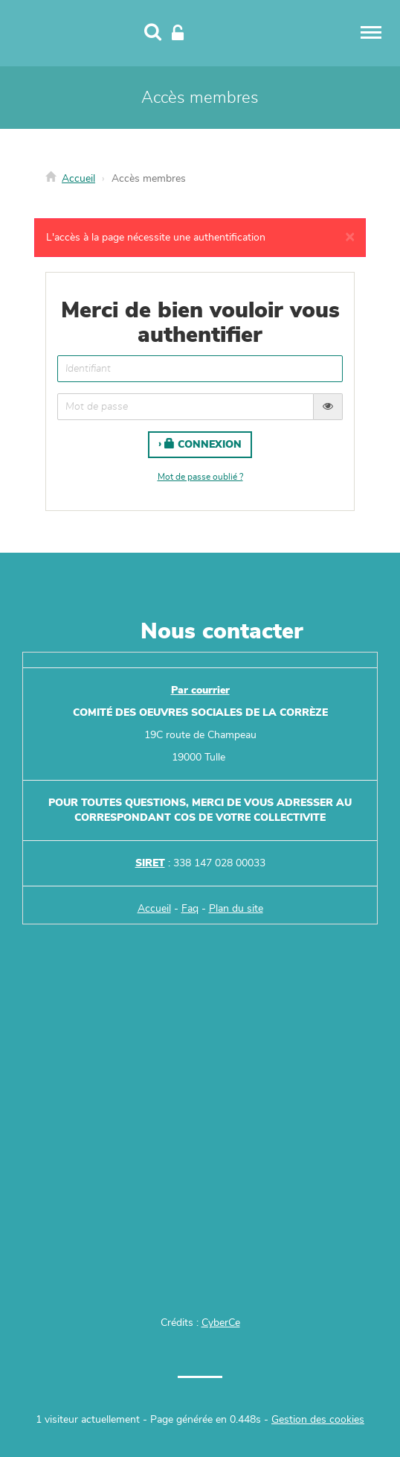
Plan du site (236, 909)
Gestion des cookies (317, 1420)
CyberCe (220, 1323)
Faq (190, 909)
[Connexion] (178, 33)
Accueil (78, 179)
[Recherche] (152, 33)
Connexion (203, 444)
